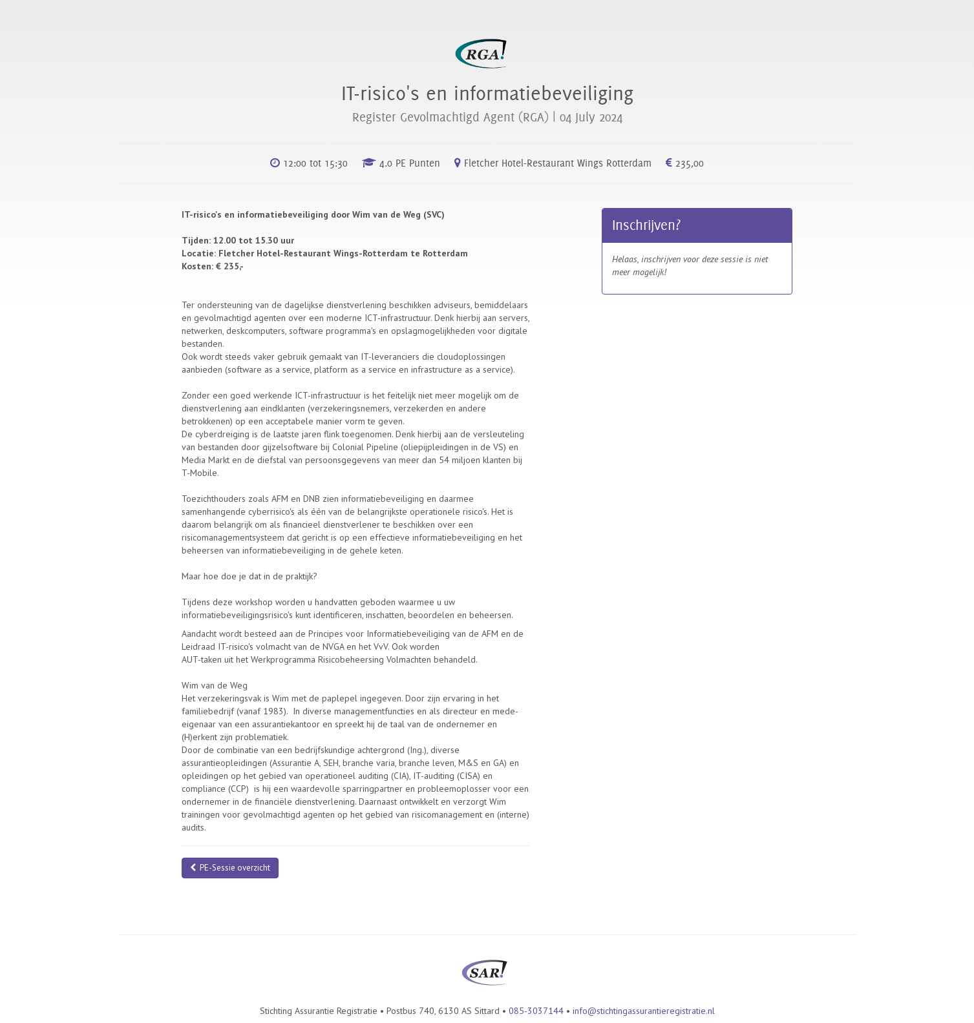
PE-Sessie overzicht (230, 867)
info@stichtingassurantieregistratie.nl (644, 1011)
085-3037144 (536, 1011)
